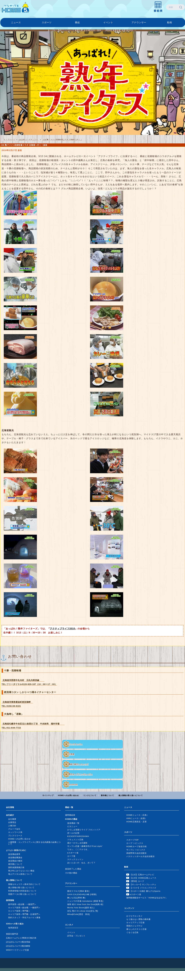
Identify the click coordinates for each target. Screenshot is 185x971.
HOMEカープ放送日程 (136, 846)
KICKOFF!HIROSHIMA (78, 836)
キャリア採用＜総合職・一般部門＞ (24, 908)
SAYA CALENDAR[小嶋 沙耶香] (82, 894)
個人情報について (14, 880)
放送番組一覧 (73, 823)
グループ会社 (14, 829)
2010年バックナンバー (29, 140)
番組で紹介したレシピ (78, 764)
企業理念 (12, 822)
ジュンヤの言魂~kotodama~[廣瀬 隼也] (85, 901)
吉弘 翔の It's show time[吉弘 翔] (82, 911)
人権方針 (12, 826)
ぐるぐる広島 (132, 932)
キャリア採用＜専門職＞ (19, 911)
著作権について (107, 795)
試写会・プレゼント (76, 936)
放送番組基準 (14, 854)
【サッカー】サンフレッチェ (143, 884)
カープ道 (71, 856)
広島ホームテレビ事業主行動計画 (21, 938)
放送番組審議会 (15, 857)
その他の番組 (71, 873)
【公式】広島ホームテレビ (142, 875)
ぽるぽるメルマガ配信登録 (18, 942)
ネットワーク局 (15, 832)
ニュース (16, 22)
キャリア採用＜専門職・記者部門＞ (24, 914)
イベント (108, 22)
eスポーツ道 (73, 853)
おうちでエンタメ (134, 916)
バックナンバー (75, 744)
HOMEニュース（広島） (137, 815)
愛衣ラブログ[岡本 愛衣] (78, 891)
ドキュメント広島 (75, 840)
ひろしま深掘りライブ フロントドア (83, 830)
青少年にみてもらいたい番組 (21, 871)
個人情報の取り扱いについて (130, 795)
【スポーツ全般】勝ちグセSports (145, 891)
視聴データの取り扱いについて (22, 894)
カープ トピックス (134, 843)
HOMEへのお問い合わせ (68, 795)
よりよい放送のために (16, 850)
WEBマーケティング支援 (17, 950)
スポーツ (47, 22)
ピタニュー (72, 826)
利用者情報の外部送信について (22, 891)
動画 (169, 22)
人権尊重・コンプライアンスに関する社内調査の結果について (34, 843)
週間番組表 (70, 815)
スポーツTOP (132, 840)
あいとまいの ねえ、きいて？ (81, 863)
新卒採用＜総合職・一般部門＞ (22, 904)
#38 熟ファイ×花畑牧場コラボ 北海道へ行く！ (62, 140)
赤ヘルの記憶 (73, 833)
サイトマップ (48, 795)
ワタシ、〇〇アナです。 (78, 849)
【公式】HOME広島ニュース (143, 878)
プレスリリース (15, 836)
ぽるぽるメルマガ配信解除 (18, 946)
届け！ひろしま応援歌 (77, 843)
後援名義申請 (12, 934)
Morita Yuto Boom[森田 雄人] (81, 908)
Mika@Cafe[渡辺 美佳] (78, 914)
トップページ (9, 140)
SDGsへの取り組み (15, 924)
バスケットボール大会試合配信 (140, 856)
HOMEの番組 (71, 819)
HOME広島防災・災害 (136, 822)
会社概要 (12, 819)
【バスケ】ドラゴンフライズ (143, 888)
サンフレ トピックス (135, 850)
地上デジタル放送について (20, 874)
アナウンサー (139, 22)
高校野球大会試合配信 (136, 853)
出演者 (71, 754)
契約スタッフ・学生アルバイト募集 (24, 917)
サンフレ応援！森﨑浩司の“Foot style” (85, 846)
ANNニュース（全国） (136, 818)
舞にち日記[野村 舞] (76, 898)
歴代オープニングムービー (80, 774)
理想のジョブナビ (134, 926)
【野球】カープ (137, 881)
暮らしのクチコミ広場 (136, 929)
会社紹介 (10, 815)
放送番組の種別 (15, 861)
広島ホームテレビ (15, 7)
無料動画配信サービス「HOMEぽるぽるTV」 (147, 898)
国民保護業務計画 (16, 867)
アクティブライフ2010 (62, 628)
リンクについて (89, 795)
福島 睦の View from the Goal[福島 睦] (85, 904)
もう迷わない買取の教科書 (138, 919)
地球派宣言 (13, 928)
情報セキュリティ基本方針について (24, 884)
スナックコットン (75, 859)
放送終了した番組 (73, 869)
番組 (77, 22)
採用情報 (10, 900)
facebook (73, 784)
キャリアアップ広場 (135, 922)
